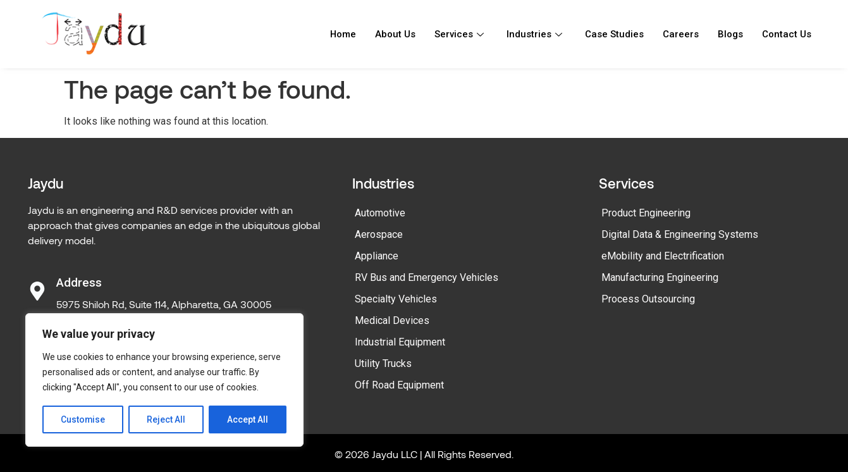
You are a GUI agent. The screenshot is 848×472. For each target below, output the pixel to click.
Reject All (166, 419)
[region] (164, 380)
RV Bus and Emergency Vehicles (426, 277)
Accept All (247, 419)
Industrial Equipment (400, 342)
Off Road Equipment (399, 385)
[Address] (37, 291)
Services (459, 34)
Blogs (730, 34)
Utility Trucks (383, 363)
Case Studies (614, 34)
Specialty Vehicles (396, 299)
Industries (534, 34)
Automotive (380, 213)
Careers (681, 34)
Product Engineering (646, 213)
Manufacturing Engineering (659, 277)
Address (79, 282)
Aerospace (379, 234)
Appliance (376, 256)
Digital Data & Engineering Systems (679, 234)
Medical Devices (392, 320)
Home (342, 34)
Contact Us (786, 34)
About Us (395, 34)
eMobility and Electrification (662, 256)
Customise (83, 419)
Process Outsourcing (648, 299)
